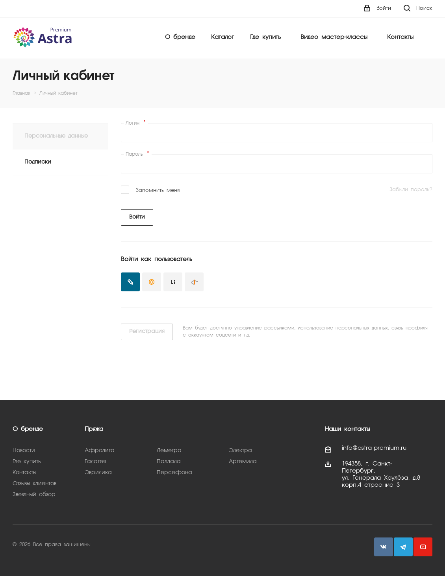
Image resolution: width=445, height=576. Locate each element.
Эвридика (98, 472)
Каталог (222, 37)
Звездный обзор (34, 494)
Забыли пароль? (410, 189)
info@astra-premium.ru (374, 448)
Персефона (174, 472)
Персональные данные (56, 136)
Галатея (95, 461)
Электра (240, 450)
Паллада (169, 461)
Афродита (100, 450)
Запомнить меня (158, 190)
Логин (136, 123)
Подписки (37, 162)
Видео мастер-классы (333, 37)
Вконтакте (383, 546)
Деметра (169, 450)
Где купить (265, 37)
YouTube (422, 546)
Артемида (243, 461)
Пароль (138, 154)
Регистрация (147, 331)
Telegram (403, 546)
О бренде (180, 37)
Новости (24, 450)
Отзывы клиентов (34, 483)
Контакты (400, 37)
